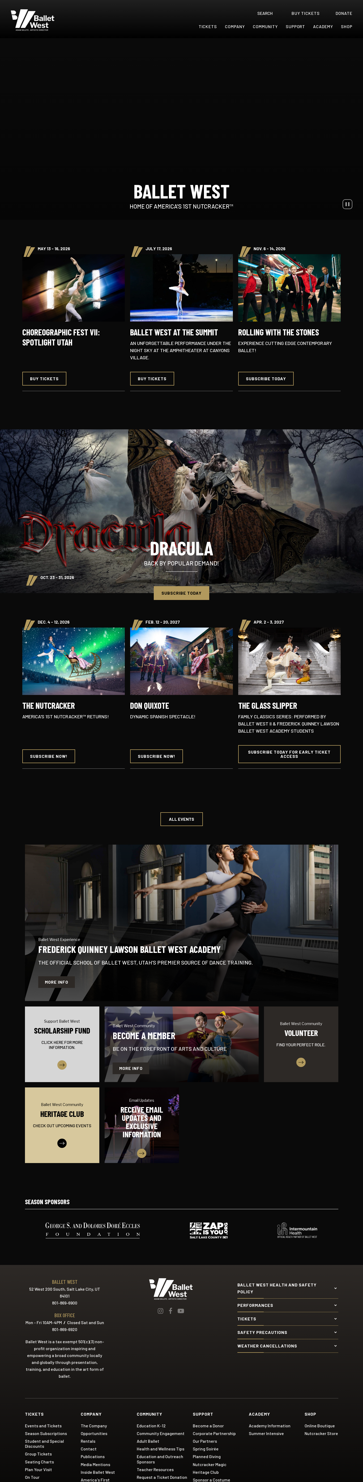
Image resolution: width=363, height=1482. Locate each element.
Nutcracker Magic (210, 1464)
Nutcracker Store (321, 1433)
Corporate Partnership (214, 1433)
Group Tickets (38, 1453)
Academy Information (270, 1425)
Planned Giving (207, 1456)
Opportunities (94, 1433)
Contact (89, 1448)
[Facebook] (170, 1311)
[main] (181, 608)
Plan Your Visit (38, 1469)
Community (265, 26)
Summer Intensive (266, 1433)
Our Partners (205, 1441)
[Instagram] (160, 1311)
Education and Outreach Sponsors (160, 1459)
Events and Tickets (43, 1425)
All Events (181, 819)
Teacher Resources (155, 1469)
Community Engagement (161, 1433)
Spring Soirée (206, 1448)
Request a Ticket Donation (162, 1477)
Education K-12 (151, 1425)
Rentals (88, 1441)
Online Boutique (320, 1425)
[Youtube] (181, 1311)
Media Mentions (95, 1464)
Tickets (208, 26)
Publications (93, 1456)
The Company (94, 1425)
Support (295, 26)
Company (235, 26)
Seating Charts (39, 1461)
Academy (323, 26)
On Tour (32, 1477)
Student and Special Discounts (44, 1443)
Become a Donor (208, 1425)
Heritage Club (206, 1472)
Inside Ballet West (98, 1472)
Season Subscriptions (46, 1433)
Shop (346, 26)
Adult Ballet (148, 1441)
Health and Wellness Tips (160, 1448)
